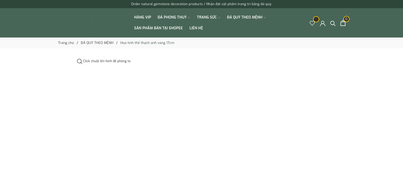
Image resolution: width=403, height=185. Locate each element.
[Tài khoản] (322, 23)
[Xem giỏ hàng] (343, 23)
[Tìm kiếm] (333, 23)
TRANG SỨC (208, 17)
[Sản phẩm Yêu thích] (312, 23)
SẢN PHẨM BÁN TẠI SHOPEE (158, 28)
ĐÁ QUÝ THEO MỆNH (246, 17)
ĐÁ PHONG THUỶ (174, 17)
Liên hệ (196, 28)
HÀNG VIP (142, 17)
